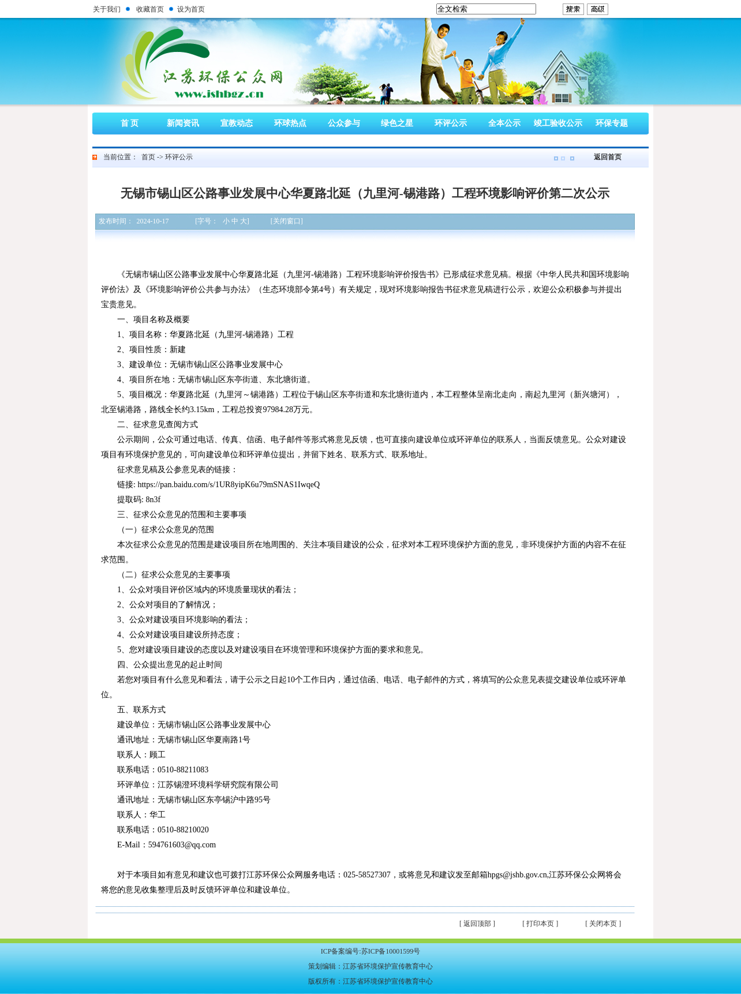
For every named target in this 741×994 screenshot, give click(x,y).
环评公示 (451, 123)
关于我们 (107, 9)
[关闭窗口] (287, 221)
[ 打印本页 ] (540, 924)
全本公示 (504, 123)
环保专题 (612, 123)
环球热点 (290, 123)
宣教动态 (236, 123)
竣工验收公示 (558, 123)
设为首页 (191, 9)
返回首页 (608, 157)
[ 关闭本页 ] (603, 924)
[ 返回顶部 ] (477, 924)
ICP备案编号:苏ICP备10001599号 (371, 951)
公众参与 (344, 123)
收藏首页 (150, 9)
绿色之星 (397, 123)
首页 (148, 157)
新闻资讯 (183, 123)
